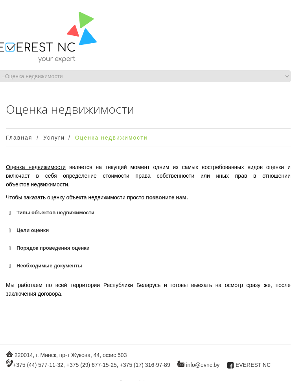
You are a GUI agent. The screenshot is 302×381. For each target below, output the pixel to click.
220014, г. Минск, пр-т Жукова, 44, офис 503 (71, 355)
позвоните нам (166, 197)
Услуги (54, 137)
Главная (19, 137)
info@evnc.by (202, 365)
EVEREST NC (253, 365)
